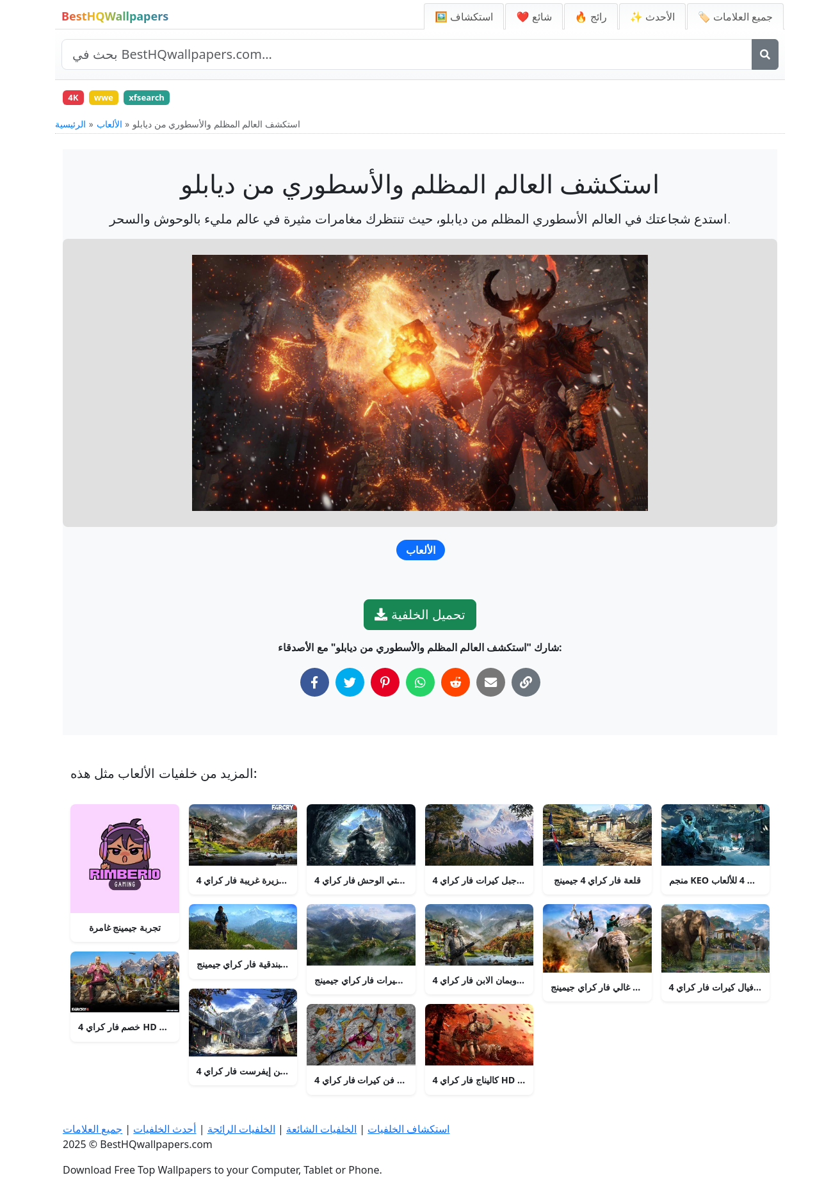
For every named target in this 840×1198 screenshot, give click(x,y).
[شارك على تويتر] (349, 686)
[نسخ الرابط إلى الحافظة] (526, 686)
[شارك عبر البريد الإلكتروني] (490, 686)
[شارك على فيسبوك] (314, 686)
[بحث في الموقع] (406, 54)
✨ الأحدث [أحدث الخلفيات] (652, 17)
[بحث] (765, 54)
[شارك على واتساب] (420, 686)
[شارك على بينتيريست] (385, 686)
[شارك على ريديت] (455, 686)
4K (75, 99)
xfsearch (159, 99)
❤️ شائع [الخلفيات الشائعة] (533, 17)
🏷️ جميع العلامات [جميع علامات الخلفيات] (735, 17)
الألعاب (109, 128)
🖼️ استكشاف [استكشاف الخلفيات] (464, 17)
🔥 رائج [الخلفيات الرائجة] (591, 17)
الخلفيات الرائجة (241, 1129)
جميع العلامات (92, 1129)
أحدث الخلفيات (164, 1129)
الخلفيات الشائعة (321, 1129)
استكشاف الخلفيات (408, 1129)
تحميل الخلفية (420, 618)
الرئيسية (70, 128)
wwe (110, 99)
